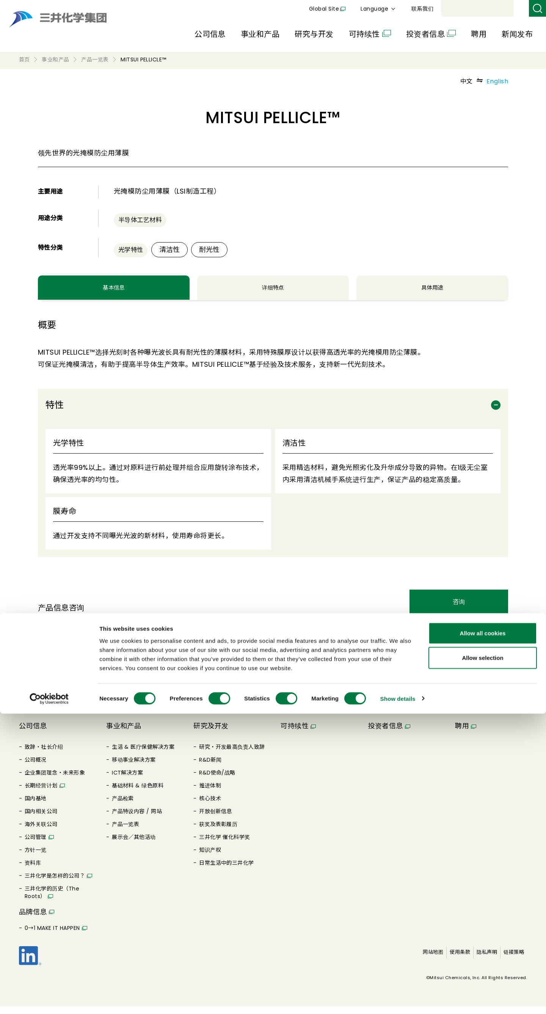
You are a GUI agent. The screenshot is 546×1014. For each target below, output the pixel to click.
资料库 (33, 870)
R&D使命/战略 (217, 780)
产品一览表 (125, 832)
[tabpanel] (273, 452)
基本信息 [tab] (114, 292)
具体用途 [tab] (432, 292)
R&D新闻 (210, 767)
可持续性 (364, 34)
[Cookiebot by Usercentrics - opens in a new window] (49, 999)
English (497, 81)
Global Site (412, 9)
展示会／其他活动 (134, 844)
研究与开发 (314, 34)
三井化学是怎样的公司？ (55, 883)
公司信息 (210, 34)
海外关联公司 (41, 832)
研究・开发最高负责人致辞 (232, 754)
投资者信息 (425, 34)
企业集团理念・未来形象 (55, 780)
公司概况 (36, 767)
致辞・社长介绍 (44, 754)
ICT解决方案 (127, 780)
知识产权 (210, 857)
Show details (398, 999)
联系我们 (510, 9)
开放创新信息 (215, 819)
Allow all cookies (483, 933)
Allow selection (482, 958)
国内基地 (36, 806)
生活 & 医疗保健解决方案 (143, 754)
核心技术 (210, 806)
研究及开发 (210, 733)
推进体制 (210, 793)
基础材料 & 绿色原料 (137, 793)
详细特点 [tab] (273, 292)
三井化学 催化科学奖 (224, 844)
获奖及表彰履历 (218, 832)
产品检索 (123, 806)
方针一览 (36, 857)
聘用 (478, 34)
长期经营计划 (41, 793)
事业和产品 (260, 34)
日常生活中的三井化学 (226, 870)
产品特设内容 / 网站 (137, 819)
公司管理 (36, 844)
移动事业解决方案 (134, 767)
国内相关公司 (41, 819)
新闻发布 (517, 34)
